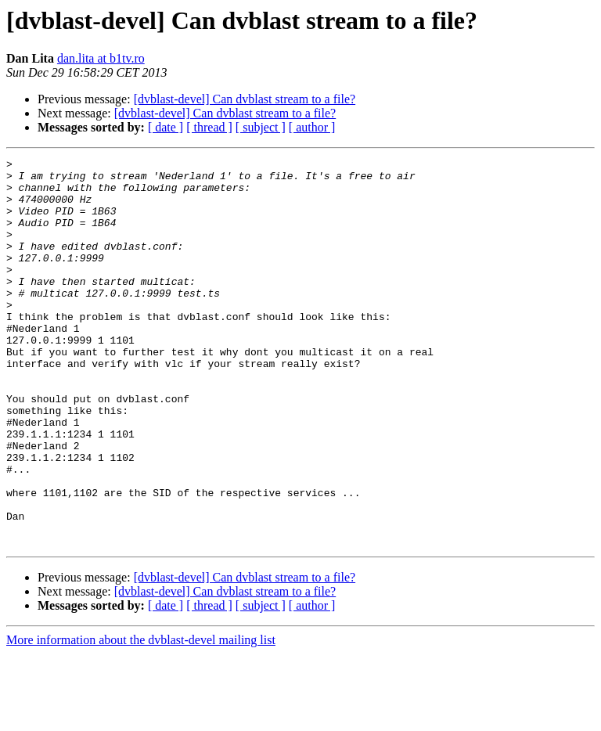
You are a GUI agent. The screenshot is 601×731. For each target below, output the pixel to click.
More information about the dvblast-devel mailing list (140, 717)
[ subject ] (261, 127)
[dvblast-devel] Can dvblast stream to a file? (244, 99)
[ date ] (165, 127)
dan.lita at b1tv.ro (101, 58)
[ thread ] (209, 127)
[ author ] (312, 127)
